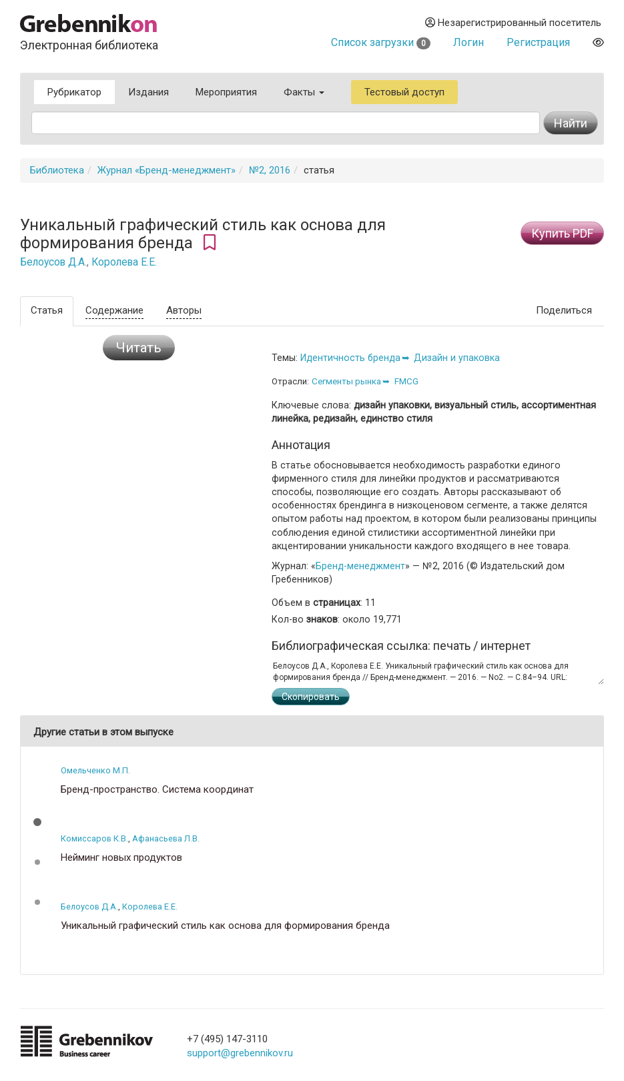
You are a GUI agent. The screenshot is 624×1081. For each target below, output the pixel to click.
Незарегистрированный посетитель (513, 23)
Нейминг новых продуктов (121, 857)
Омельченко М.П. (95, 770)
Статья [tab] (47, 310)
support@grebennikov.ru (240, 1053)
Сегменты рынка (346, 381)
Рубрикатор (74, 92)
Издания (148, 92)
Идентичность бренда (350, 357)
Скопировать (311, 696)
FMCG (406, 381)
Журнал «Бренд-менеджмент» (166, 170)
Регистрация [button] (538, 42)
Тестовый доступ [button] (404, 92)
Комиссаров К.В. (94, 838)
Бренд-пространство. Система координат (157, 789)
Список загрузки (380, 42)
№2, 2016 (269, 170)
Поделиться (564, 310)
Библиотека (57, 170)
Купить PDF (562, 233)
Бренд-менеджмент (360, 566)
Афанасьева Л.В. (166, 838)
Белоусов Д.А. (53, 262)
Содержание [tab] (114, 310)
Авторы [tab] (184, 310)
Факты (304, 92)
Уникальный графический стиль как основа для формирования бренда (225, 926)
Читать (139, 348)
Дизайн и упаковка (457, 357)
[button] (37, 822)
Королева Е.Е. (124, 262)
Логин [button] (468, 42)
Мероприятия (226, 92)
